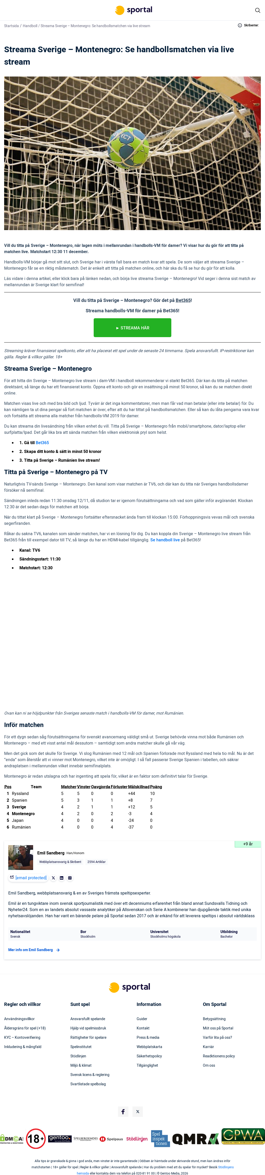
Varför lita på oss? (217, 1037)
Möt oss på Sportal (218, 1028)
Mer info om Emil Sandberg (34, 950)
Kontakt (143, 1028)
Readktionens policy (219, 1056)
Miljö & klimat (81, 1065)
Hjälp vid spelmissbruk (88, 1028)
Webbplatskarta (149, 1047)
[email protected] (31, 878)
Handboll (30, 26)
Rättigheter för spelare (88, 1037)
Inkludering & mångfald (22, 1047)
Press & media (148, 1037)
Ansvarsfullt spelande (87, 1019)
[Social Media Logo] (123, 1111)
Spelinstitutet (81, 1047)
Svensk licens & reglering (89, 1075)
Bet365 (42, 443)
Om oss (209, 1065)
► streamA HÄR (133, 328)
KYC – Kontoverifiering (22, 1037)
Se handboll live (165, 540)
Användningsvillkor (19, 1019)
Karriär (208, 1047)
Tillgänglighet (147, 1065)
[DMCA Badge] (11, 1138)
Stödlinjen (78, 1056)
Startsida (11, 26)
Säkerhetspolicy (149, 1056)
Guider (142, 1019)
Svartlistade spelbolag (88, 1084)
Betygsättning (214, 1019)
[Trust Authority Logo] (60, 1138)
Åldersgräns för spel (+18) (25, 1028)
